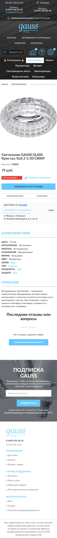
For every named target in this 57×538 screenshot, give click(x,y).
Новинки (20, 43)
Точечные (12, 266)
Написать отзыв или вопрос (28, 342)
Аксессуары (38, 77)
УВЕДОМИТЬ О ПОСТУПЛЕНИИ (28, 187)
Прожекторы (22, 66)
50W (19, 269)
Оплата (11, 460)
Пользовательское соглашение (23, 490)
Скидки (11, 506)
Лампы (49, 60)
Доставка (12, 455)
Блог (10, 501)
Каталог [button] (12, 38)
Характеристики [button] (15, 196)
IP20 (15, 273)
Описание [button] (42, 196)
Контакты (37, 43)
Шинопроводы (42, 71)
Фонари (37, 66)
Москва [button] (22, 205)
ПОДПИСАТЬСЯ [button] (28, 403)
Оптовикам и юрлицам (36, 38)
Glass (13, 263)
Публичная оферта (17, 485)
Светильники (35, 60)
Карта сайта (14, 481)
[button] (14, 12)
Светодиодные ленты (19, 71)
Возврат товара (15, 464)
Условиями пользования (35, 413)
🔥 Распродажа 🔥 (14, 60)
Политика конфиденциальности (24, 510)
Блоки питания (20, 77)
